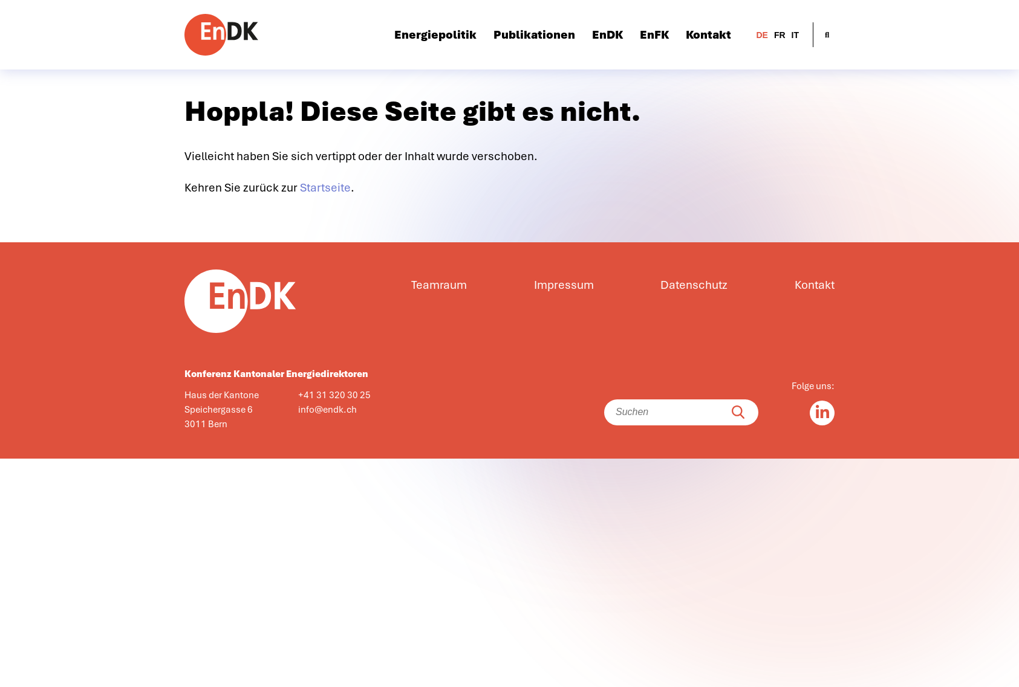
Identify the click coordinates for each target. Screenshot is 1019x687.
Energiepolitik (435, 35)
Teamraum (439, 285)
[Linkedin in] (822, 413)
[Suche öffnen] (827, 34)
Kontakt (708, 35)
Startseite (325, 188)
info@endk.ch (327, 410)
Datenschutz (694, 285)
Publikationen (534, 35)
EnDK (607, 35)
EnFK (654, 35)
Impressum (564, 285)
